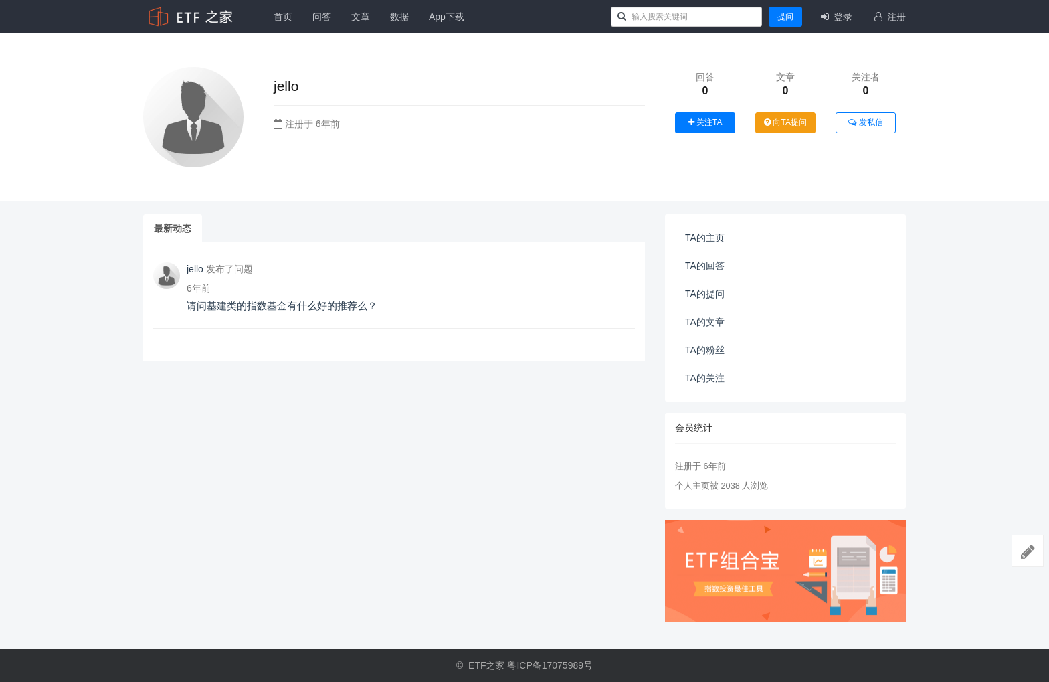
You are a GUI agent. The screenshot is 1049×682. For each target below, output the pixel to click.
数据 (399, 16)
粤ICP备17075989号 (550, 665)
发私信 (865, 122)
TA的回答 (705, 265)
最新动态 (172, 228)
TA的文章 (705, 322)
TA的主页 (705, 237)
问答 (321, 16)
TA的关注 (705, 378)
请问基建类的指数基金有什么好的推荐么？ (282, 305)
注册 (889, 16)
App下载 (446, 16)
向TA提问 (785, 122)
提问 (785, 16)
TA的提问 (705, 293)
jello (195, 269)
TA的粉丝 (705, 350)
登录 (835, 16)
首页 (283, 16)
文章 (360, 16)
